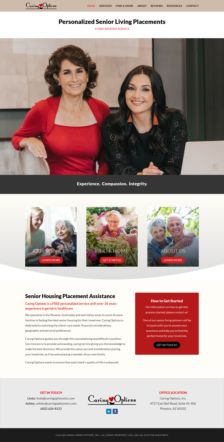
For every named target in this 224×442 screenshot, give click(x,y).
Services (105, 6)
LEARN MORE (51, 260)
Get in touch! (167, 345)
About (142, 6)
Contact (192, 6)
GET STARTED (112, 260)
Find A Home (124, 6)
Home (91, 6)
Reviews (157, 6)
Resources (174, 6)
